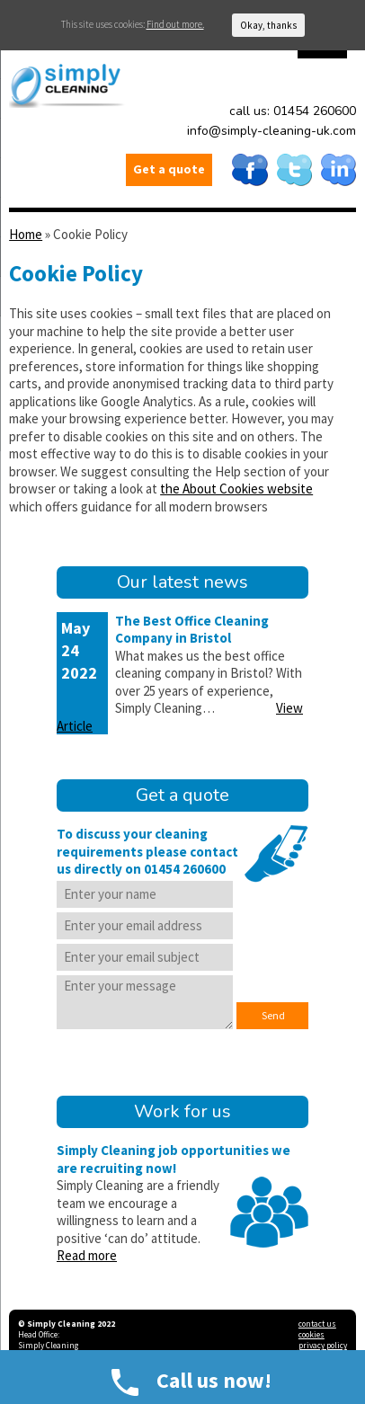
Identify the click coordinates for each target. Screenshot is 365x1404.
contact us (317, 1324)
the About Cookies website (236, 488)
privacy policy (322, 1345)
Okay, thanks (268, 25)
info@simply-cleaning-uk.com (271, 130)
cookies (311, 1334)
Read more (87, 1255)
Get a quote (169, 169)
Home (25, 234)
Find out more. (175, 24)
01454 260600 (314, 111)
